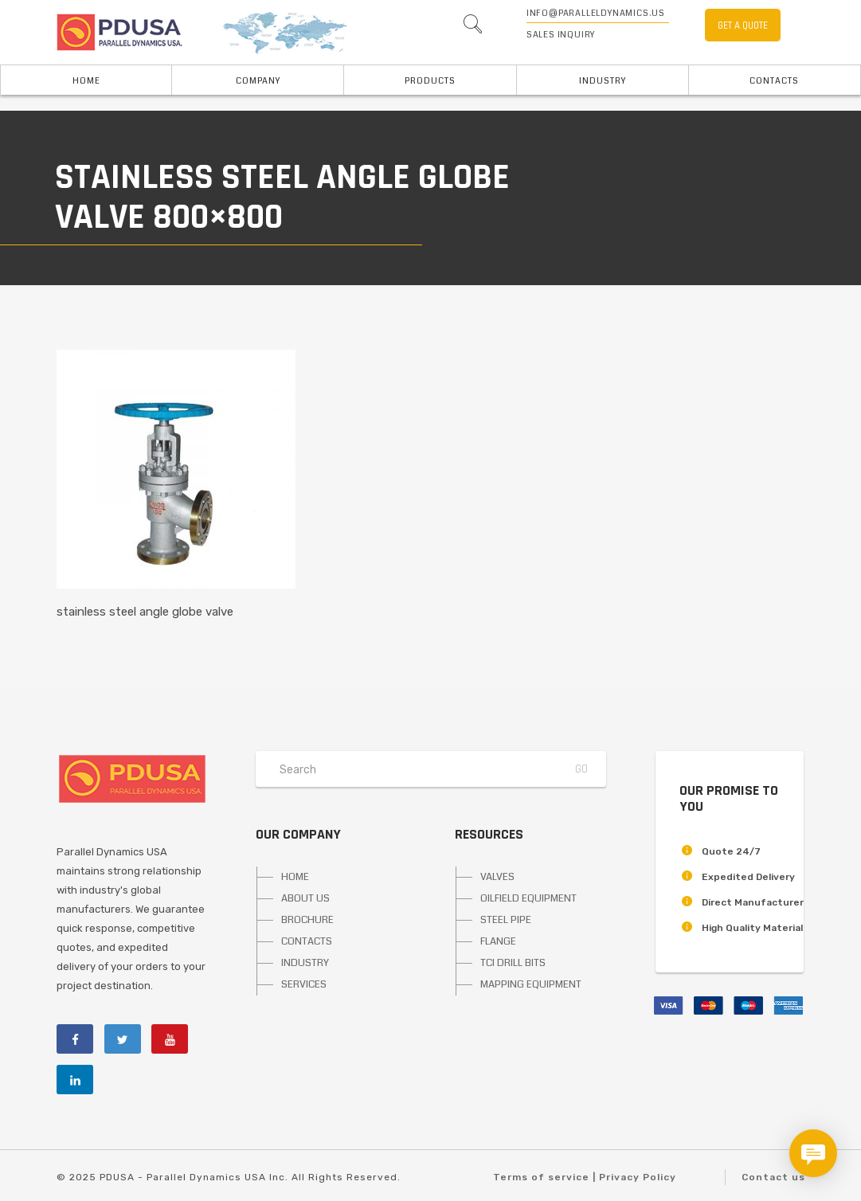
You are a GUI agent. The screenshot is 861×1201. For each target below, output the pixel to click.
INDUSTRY (602, 81)
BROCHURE (307, 920)
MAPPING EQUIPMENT (530, 984)
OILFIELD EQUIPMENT (528, 898)
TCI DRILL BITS (513, 963)
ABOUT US (305, 898)
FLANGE (498, 941)
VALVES (497, 877)
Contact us (773, 1177)
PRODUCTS (430, 81)
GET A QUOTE (743, 25)
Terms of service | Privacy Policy (584, 1177)
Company (258, 81)
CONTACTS (306, 941)
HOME (86, 81)
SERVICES (304, 984)
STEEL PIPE (505, 920)
